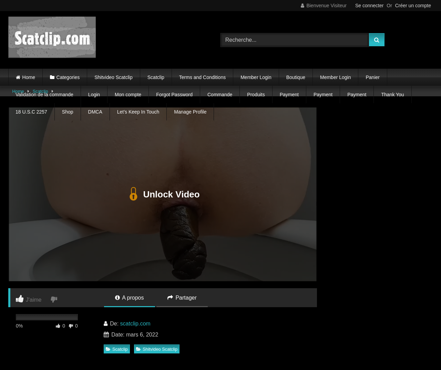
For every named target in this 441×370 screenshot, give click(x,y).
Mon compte (128, 94)
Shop (67, 112)
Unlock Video (162, 194)
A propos (129, 298)
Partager (182, 298)
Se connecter (369, 5)
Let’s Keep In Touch (138, 112)
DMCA (95, 112)
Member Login (255, 77)
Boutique (295, 77)
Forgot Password (174, 94)
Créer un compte (413, 5)
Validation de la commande (44, 94)
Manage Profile (190, 112)
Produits (256, 94)
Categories (68, 77)
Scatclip (155, 77)
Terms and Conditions (202, 77)
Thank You (392, 94)
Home (28, 77)
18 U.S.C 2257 (31, 112)
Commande (219, 94)
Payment (289, 94)
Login (94, 94)
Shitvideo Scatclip (113, 77)
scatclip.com (135, 324)
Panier (372, 77)
